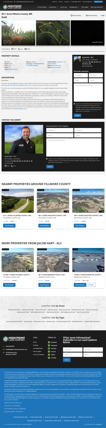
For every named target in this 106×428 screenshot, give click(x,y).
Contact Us (67, 1)
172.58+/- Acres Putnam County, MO (16, 275)
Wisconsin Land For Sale (83, 312)
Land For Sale (63, 7)
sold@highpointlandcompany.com (25, 1)
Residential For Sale (77, 321)
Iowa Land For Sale (52, 309)
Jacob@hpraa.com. (22, 85)
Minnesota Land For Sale (78, 309)
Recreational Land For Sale (64, 321)
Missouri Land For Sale (92, 309)
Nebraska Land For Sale (23, 312)
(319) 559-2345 (9, 1)
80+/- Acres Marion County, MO (51, 275)
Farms (16, 69)
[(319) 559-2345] (3, 1)
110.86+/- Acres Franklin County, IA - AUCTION (87, 275)
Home (35, 342)
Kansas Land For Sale (64, 309)
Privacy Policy (93, 111)
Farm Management (87, 1)
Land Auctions (53, 7)
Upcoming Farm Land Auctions (92, 321)
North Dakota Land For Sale (38, 312)
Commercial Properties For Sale (14, 321)
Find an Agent (84, 7)
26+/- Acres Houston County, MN (52, 215)
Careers (61, 1)
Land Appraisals (74, 7)
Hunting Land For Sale (39, 321)
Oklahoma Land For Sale (53, 312)
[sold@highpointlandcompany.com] (14, 1)
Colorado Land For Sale (28, 309)
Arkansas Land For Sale (14, 309)
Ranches (10, 69)
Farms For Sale (28, 321)
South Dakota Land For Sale (68, 312)
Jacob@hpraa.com (21, 109)
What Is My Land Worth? (97, 7)
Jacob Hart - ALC (61, 62)
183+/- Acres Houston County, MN (88, 215)
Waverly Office (52, 64)
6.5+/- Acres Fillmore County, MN (17, 215)
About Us (54, 1)
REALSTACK (99, 424)
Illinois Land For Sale (40, 309)
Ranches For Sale (50, 321)
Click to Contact (56, 67)
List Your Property (42, 7)
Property (35, 345)
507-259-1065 (11, 85)
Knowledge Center (76, 1)
